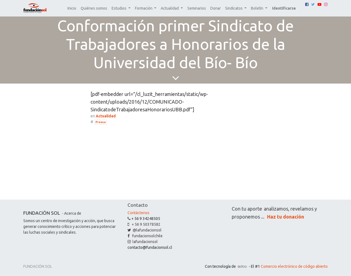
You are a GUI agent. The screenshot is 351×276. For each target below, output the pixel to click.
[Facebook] (307, 4)
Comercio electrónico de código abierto (294, 266)
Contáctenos (138, 213)
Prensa (100, 122)
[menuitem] (71, 8)
